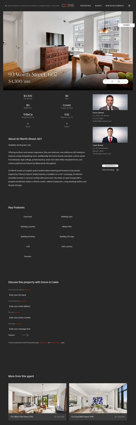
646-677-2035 (98, 151)
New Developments (115, 6)
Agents (98, 6)
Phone (14, 312)
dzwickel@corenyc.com (102, 121)
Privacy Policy (43, 342)
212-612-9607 (98, 118)
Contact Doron (110, 166)
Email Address (17, 301)
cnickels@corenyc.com (102, 154)
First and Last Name (19, 290)
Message (15, 324)
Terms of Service (56, 342)
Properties (85, 6)
